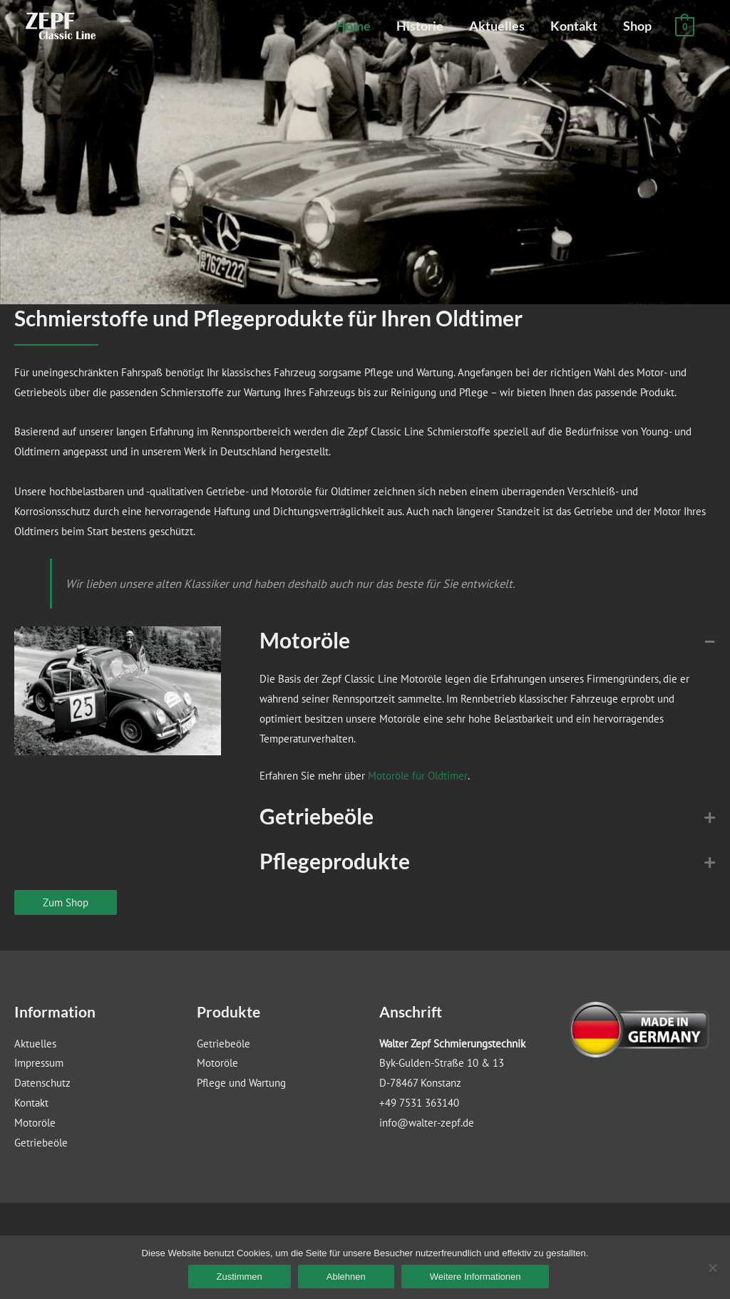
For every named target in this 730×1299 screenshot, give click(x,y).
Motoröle (35, 1122)
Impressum (38, 1063)
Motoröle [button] (304, 640)
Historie (419, 25)
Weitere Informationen (475, 1276)
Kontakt (573, 25)
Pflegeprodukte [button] (334, 861)
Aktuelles (497, 25)
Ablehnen (346, 1276)
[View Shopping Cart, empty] (684, 26)
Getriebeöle (41, 1142)
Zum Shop (65, 902)
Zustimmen (239, 1276)
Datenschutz (42, 1083)
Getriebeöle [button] (316, 816)
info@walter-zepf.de (426, 1122)
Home (353, 25)
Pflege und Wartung (241, 1083)
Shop (637, 25)
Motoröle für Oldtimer (417, 775)
